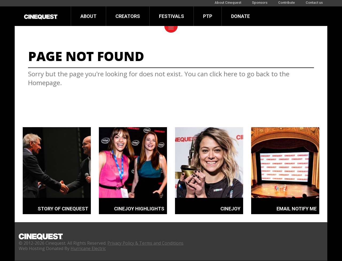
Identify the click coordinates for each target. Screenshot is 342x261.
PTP (207, 16)
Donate (240, 16)
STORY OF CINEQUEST (63, 208)
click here (223, 73)
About (88, 16)
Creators (127, 16)
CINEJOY (230, 208)
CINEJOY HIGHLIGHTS (139, 208)
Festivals (171, 16)
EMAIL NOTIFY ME (297, 208)
